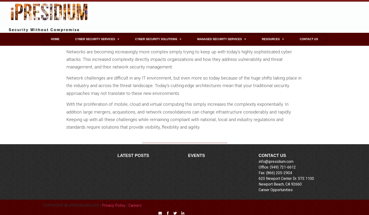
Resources (273, 39)
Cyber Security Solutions (158, 39)
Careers (134, 205)
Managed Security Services (221, 39)
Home (55, 39)
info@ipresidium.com (276, 161)
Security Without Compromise (44, 30)
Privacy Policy (113, 205)
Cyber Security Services (97, 39)
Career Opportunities (276, 190)
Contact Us (309, 39)
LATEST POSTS (133, 155)
